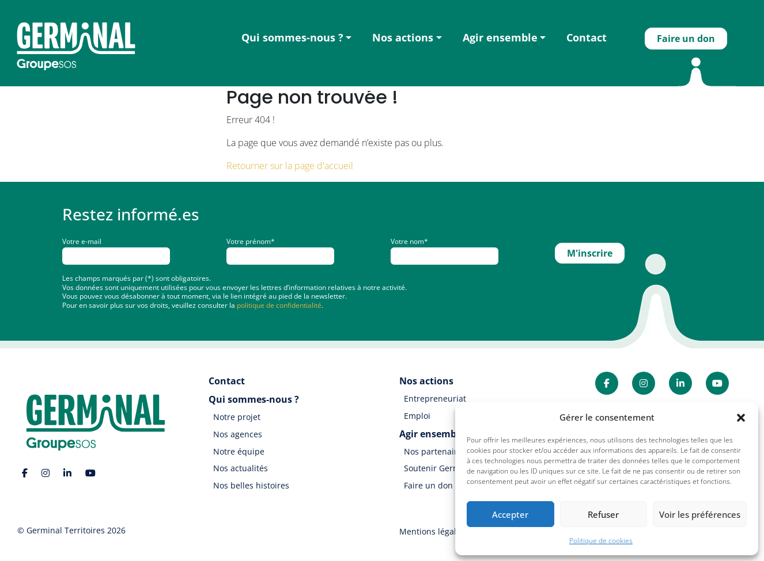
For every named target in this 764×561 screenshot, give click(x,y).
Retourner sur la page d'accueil (289, 165)
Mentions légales (432, 531)
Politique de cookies (601, 540)
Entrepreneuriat (435, 398)
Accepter (510, 514)
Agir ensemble (500, 37)
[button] (741, 417)
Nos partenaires (435, 451)
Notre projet (236, 416)
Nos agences (237, 434)
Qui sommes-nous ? (292, 37)
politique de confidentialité (279, 305)
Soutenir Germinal (439, 468)
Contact (586, 37)
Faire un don (686, 38)
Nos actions (402, 37)
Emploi (417, 415)
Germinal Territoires (66, 530)
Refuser (603, 514)
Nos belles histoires (251, 485)
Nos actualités (240, 468)
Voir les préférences (699, 514)
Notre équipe (238, 451)
